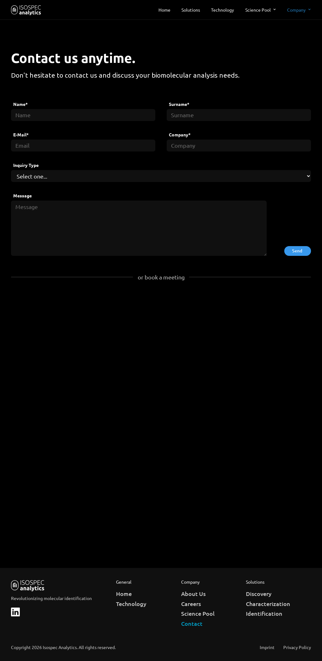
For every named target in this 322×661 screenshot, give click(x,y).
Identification (264, 613)
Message (22, 195)
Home (164, 10)
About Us (193, 593)
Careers (191, 603)
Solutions (190, 10)
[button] (260, 9)
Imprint (267, 647)
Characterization (268, 603)
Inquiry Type (26, 165)
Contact (192, 623)
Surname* (179, 104)
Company (296, 10)
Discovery (258, 593)
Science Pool (258, 10)
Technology (222, 10)
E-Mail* (21, 134)
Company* (180, 134)
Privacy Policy (297, 647)
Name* (20, 104)
